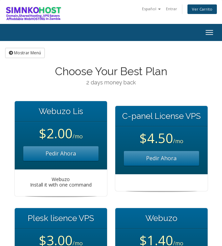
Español (151, 8)
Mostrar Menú (25, 53)
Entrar (171, 8)
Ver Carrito (202, 9)
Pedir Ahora (60, 153)
